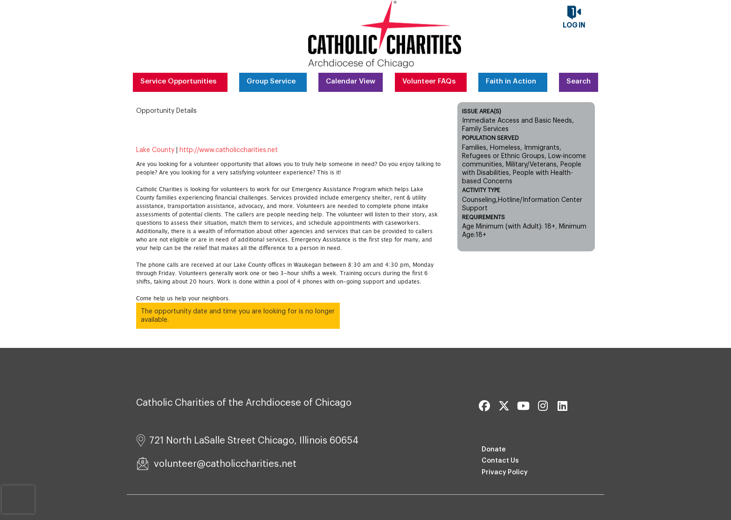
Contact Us (500, 461)
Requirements (483, 217)
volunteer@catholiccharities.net (216, 464)
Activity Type (481, 190)
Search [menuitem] (578, 81)
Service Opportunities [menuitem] (178, 81)
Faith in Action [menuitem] (511, 81)
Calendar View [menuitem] (350, 81)
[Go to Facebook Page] (483, 406)
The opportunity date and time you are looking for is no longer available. (238, 315)
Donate (494, 449)
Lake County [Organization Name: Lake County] (155, 150)
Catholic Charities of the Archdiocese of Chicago (244, 403)
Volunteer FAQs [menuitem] (428, 81)
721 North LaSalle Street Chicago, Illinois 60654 (247, 441)
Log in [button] (574, 25)
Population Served (490, 138)
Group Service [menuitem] (271, 81)
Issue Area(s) (481, 111)
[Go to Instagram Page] (541, 406)
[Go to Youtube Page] (522, 406)
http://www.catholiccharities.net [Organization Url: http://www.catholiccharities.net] (228, 150)
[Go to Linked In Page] (561, 406)
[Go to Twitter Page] (502, 406)
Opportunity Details (166, 111)
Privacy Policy (505, 472)
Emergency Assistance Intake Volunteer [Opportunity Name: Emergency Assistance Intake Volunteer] (275, 132)
